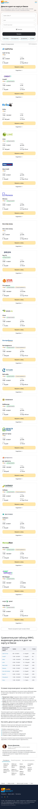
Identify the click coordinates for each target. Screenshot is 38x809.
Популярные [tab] (6, 760)
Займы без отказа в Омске (6, 765)
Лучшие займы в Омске (30, 769)
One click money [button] (6, 671)
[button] (19, 70)
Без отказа (6, 38)
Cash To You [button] (5, 653)
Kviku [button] (3, 659)
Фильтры (19, 29)
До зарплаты (24, 38)
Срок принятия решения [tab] (28, 760)
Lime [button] (3, 662)
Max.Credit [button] (4, 665)
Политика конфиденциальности (22, 803)
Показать (19, 34)
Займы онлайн (11, 783)
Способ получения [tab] (15, 760)
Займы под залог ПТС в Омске (22, 768)
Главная (3, 783)
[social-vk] (2, 797)
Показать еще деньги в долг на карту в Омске (19, 628)
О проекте (3, 794)
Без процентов (14, 38)
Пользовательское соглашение (8, 805)
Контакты (18, 794)
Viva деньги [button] (5, 677)
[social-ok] (4, 797)
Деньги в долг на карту (22, 783)
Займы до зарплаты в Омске (14, 765)
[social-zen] (7, 797)
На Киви (32, 38)
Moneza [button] (4, 668)
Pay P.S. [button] (4, 674)
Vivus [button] (3, 680)
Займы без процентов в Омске (6, 771)
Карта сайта (11, 794)
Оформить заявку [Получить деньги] (19, 67)
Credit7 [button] (4, 656)
